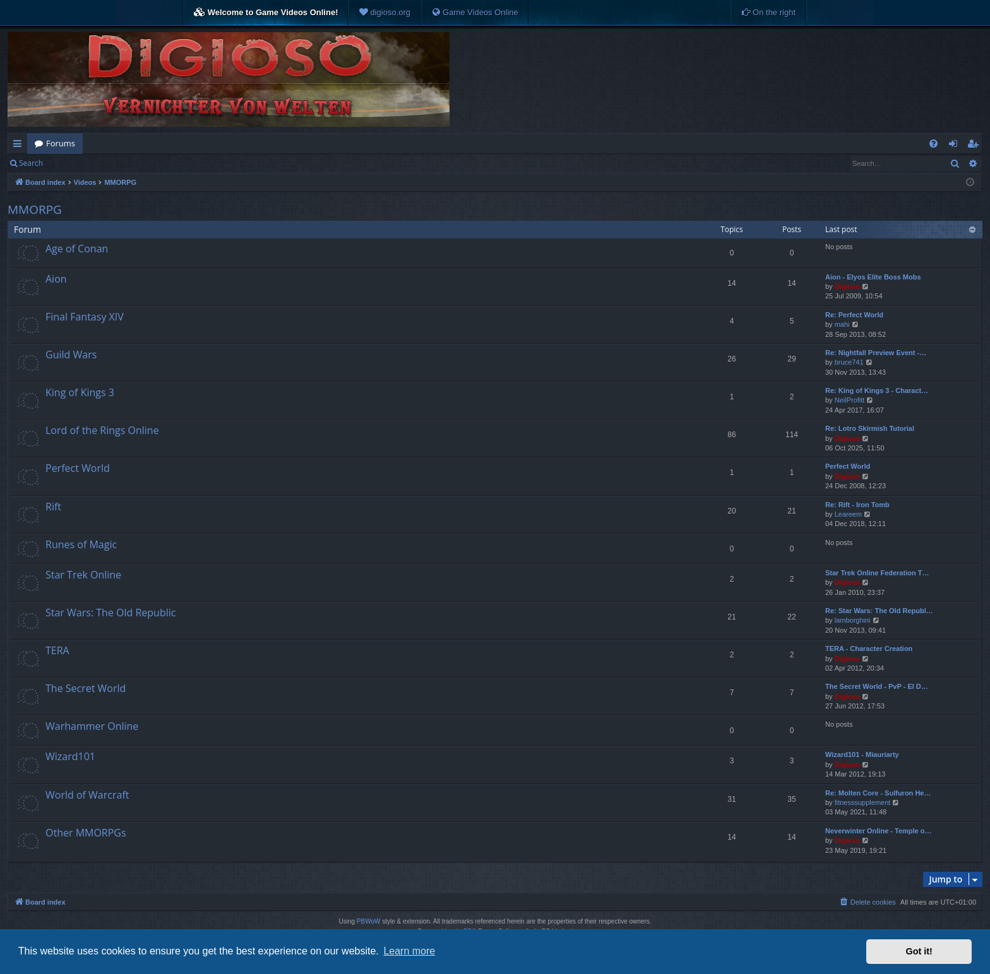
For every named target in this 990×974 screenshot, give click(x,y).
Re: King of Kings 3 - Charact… (876, 390)
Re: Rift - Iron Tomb (857, 504)
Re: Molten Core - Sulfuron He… (878, 793)
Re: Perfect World (854, 315)
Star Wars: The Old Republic (110, 612)
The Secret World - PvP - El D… (876, 686)
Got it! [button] (919, 951)
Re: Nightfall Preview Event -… (875, 352)
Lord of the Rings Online (102, 430)
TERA (57, 650)
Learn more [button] (409, 951)
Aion (56, 279)
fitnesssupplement (863, 802)
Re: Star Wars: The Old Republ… (879, 610)
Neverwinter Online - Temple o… (878, 831)
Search (31, 163)
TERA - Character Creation (868, 648)
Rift (53, 506)
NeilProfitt (850, 400)
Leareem (848, 514)
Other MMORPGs (85, 833)
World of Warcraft (87, 795)
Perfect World (77, 468)
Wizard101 (70, 756)
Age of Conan (76, 248)
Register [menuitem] (975, 146)
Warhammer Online (91, 726)
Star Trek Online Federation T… (877, 573)
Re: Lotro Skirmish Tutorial (869, 428)
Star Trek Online (83, 575)
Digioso (847, 286)
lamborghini (853, 620)
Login (70, 163)
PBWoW (369, 921)
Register (112, 163)
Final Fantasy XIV (84, 317)
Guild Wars (71, 354)
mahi (842, 324)
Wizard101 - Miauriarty (862, 754)
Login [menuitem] (955, 146)
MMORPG (35, 209)
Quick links (20, 146)
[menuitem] (384, 12)
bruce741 (849, 362)
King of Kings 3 (79, 392)
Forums (60, 143)
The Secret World (85, 688)
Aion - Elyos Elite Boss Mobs (873, 277)
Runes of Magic (81, 544)
